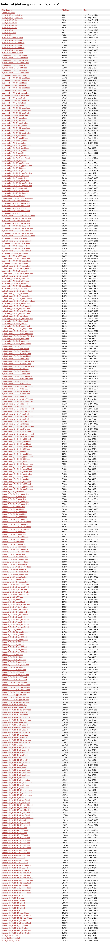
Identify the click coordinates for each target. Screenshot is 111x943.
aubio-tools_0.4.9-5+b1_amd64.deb (15, 201)
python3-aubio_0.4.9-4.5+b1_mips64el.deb (18, 236)
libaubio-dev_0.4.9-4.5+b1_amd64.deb (17, 790)
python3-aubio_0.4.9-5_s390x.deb (15, 404)
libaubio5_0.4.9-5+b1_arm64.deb (15, 559)
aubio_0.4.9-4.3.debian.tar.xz (13, 40)
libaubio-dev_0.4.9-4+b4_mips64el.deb (17, 865)
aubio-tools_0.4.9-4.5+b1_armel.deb (16, 108)
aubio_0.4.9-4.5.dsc (9, 20)
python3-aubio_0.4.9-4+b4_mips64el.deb (18, 336)
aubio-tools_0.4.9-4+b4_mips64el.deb (16, 344)
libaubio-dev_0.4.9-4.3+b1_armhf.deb (16, 710)
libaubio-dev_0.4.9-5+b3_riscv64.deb (16, 933)
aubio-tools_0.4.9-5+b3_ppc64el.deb (16, 206)
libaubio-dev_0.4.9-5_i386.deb (13, 858)
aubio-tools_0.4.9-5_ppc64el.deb (14, 188)
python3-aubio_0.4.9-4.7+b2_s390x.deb (17, 401)
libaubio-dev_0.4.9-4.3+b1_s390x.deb (16, 772)
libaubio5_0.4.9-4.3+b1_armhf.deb (15, 494)
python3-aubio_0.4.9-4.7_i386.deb (15, 381)
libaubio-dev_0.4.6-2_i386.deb (13, 777)
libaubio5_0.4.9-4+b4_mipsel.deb (15, 582)
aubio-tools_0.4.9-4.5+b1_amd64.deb (16, 140)
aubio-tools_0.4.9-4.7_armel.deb (14, 118)
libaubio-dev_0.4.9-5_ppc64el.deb (15, 885)
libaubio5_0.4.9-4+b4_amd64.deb (15, 640)
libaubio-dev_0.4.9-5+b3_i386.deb (15, 860)
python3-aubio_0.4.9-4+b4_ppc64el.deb (17, 456)
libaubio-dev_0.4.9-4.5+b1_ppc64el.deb (17, 878)
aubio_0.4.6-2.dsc (9, 35)
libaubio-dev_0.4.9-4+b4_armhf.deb (15, 730)
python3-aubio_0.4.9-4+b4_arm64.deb (17, 446)
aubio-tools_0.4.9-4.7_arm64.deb (15, 123)
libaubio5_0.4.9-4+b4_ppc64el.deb (15, 702)
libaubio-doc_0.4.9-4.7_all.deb (13, 908)
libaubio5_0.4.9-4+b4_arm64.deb (15, 574)
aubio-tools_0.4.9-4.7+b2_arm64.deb (16, 133)
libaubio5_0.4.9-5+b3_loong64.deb (15, 594)
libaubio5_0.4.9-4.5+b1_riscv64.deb (16, 592)
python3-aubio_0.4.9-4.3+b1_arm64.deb (17, 334)
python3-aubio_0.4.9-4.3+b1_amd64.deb (17, 386)
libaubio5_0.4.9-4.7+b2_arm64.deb (15, 549)
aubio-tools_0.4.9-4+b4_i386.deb (14, 324)
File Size (65, 10)
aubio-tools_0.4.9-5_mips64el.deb (15, 321)
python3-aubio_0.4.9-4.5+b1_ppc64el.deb (18, 434)
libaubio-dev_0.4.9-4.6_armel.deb (15, 735)
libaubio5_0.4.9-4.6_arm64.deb (14, 547)
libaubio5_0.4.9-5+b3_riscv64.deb (15, 615)
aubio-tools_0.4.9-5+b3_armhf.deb (15, 95)
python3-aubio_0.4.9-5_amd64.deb (15, 424)
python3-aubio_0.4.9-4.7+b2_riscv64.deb (18, 361)
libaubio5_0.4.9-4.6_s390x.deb (14, 662)
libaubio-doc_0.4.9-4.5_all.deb (13, 903)
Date (85, 10)
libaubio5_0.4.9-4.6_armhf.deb (14, 497)
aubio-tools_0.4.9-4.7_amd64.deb (15, 138)
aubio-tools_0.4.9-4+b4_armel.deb (15, 271)
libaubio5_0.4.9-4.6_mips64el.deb (15, 562)
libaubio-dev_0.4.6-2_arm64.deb (14, 707)
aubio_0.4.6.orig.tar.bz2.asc (12, 18)
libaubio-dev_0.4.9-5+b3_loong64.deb (16, 923)
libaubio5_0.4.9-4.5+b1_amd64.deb (15, 619)
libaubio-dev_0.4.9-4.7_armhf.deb (15, 715)
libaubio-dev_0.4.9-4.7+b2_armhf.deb (16, 720)
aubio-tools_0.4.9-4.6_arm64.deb (15, 115)
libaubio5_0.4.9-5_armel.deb (13, 542)
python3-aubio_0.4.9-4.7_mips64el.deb (17, 298)
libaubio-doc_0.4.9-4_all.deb (13, 898)
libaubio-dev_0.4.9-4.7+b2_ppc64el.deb (17, 880)
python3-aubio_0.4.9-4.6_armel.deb (16, 276)
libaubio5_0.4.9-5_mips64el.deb (14, 577)
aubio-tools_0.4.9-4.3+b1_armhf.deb (16, 78)
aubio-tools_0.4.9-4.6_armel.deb (14, 105)
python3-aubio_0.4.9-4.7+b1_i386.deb (16, 384)
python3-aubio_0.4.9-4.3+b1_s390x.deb (17, 331)
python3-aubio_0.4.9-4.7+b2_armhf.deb (17, 273)
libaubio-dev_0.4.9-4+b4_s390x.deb (16, 780)
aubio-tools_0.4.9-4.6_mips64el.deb (16, 309)
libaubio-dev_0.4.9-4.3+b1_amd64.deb (17, 782)
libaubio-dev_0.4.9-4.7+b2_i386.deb (16, 843)
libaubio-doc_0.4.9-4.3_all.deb (13, 900)
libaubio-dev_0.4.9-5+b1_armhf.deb (15, 727)
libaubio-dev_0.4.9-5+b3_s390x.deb (16, 855)
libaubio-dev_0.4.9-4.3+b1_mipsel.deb (17, 825)
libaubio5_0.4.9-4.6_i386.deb (13, 642)
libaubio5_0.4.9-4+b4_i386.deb (14, 667)
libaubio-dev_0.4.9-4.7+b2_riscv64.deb (17, 915)
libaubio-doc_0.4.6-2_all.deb (13, 895)
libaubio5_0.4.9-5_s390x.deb (13, 672)
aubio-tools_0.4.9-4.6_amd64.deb (15, 130)
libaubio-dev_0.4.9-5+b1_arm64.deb (16, 770)
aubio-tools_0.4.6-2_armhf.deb (14, 75)
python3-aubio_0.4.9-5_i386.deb (14, 396)
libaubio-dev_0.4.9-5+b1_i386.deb (15, 863)
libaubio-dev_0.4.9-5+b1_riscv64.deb (16, 930)
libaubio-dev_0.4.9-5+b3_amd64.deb (16, 800)
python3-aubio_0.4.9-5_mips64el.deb (16, 311)
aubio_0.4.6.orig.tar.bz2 (11, 936)
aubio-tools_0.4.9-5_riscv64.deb (14, 288)
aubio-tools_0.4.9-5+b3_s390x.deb (15, 278)
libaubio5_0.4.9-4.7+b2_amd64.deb (15, 624)
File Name (6, 10)
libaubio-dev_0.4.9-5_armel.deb (14, 745)
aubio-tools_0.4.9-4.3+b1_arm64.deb (16, 110)
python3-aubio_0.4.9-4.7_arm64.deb (16, 371)
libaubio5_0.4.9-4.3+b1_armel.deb (15, 519)
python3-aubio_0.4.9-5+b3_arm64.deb (17, 472)
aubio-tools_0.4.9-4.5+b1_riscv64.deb (16, 261)
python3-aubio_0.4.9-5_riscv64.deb (15, 349)
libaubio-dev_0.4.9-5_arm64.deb (14, 765)
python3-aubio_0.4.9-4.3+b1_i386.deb (16, 346)
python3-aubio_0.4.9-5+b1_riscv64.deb (17, 469)
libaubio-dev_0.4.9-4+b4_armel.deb (15, 750)
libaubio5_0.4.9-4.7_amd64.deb (14, 622)
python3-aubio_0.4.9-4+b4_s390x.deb (16, 439)
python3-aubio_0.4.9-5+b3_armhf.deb (16, 444)
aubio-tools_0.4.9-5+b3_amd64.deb (15, 203)
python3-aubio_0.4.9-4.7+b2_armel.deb (17, 306)
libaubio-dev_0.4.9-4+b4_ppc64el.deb (16, 893)
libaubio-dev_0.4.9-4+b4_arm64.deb (16, 775)
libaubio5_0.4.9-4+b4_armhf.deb (14, 517)
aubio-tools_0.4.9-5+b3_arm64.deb (15, 155)
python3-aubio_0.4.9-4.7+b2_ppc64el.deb (18, 436)
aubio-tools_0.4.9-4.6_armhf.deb (14, 83)
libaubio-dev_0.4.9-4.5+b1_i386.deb (16, 838)
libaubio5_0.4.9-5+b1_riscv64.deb (15, 609)
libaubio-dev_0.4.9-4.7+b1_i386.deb (16, 845)
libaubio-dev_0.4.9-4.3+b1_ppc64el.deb (17, 873)
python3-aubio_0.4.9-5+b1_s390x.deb (16, 484)
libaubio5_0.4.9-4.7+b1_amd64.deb (15, 627)
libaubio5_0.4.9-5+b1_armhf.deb (14, 512)
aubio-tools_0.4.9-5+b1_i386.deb (14, 208)
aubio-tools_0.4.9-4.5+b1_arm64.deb (16, 113)
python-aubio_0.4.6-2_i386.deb (14, 65)
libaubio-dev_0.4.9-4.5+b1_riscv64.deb (17, 918)
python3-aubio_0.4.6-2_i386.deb (14, 68)
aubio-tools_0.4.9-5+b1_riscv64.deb (16, 221)
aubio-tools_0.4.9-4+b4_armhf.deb (15, 181)
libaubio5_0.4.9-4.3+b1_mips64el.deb (16, 522)
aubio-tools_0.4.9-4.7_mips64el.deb (16, 314)
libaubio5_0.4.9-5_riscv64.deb (13, 602)
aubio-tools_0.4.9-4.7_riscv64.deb (15, 263)
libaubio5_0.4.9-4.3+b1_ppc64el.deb (16, 690)
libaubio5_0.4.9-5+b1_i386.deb (14, 657)
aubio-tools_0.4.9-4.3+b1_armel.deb (16, 100)
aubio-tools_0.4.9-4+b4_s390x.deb (15, 341)
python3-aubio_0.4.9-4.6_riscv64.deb (16, 354)
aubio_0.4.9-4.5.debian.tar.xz (13, 43)
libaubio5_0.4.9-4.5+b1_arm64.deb (15, 552)
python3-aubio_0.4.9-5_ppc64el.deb (16, 429)
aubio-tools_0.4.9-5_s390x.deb (14, 256)
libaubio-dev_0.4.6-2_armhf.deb (14, 705)
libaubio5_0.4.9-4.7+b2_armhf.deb (15, 504)
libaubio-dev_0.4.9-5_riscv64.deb (15, 928)
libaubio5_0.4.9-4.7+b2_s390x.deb (15, 675)
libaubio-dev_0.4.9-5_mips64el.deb (15, 820)
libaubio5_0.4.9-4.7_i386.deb (13, 645)
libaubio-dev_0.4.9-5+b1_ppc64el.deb (16, 888)
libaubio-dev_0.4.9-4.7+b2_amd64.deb (17, 795)
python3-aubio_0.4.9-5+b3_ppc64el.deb (17, 489)
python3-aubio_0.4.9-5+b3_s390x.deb (16, 482)
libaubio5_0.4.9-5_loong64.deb (14, 599)
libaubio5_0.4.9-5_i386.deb (12, 655)
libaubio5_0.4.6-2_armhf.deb (13, 492)
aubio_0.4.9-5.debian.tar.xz (12, 50)
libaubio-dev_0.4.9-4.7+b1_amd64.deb (17, 793)
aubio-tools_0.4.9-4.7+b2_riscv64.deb (16, 286)
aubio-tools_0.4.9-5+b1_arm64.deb (15, 148)
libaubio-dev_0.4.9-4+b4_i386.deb (15, 868)
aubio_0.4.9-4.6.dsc (9, 23)
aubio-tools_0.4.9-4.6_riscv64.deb (15, 253)
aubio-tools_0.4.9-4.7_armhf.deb (14, 85)
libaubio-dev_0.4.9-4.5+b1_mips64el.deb (17, 813)
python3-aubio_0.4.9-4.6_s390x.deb (16, 374)
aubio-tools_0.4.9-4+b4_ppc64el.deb (16, 326)
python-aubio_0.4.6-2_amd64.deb (15, 70)
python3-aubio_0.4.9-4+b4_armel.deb (16, 391)
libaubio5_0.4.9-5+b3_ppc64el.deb (15, 697)
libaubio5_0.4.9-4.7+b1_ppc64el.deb (16, 692)
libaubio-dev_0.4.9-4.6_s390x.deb (15, 830)
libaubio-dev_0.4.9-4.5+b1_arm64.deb (16, 760)
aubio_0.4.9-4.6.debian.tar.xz (13, 45)
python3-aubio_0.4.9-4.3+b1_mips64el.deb (18, 216)
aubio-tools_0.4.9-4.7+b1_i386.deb (15, 191)
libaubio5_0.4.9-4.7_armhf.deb (14, 499)
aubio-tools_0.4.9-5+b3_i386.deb (14, 213)
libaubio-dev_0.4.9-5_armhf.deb (14, 722)
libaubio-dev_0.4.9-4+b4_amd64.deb (16, 815)
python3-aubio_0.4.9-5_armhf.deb (15, 294)
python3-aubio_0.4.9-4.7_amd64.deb (16, 414)
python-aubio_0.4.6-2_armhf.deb (14, 55)
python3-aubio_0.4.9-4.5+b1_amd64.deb (17, 421)
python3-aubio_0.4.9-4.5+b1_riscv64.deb (18, 366)
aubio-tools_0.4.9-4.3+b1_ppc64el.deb (17, 166)
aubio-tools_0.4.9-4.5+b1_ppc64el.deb (17, 173)
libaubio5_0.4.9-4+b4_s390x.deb (14, 612)
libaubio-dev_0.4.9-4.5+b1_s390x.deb (16, 840)
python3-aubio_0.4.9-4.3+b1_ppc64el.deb (18, 409)
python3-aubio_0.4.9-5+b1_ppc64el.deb (17, 487)
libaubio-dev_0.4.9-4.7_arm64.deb (15, 755)
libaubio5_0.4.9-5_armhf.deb (13, 509)
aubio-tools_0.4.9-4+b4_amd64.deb (15, 303)
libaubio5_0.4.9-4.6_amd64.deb (14, 617)
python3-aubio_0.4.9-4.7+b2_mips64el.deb (18, 301)
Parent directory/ (8, 13)
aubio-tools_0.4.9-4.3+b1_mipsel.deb (16, 218)
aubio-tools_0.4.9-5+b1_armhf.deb (15, 93)
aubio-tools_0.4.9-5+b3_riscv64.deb (16, 223)
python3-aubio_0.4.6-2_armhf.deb (15, 58)
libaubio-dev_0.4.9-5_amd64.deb (14, 798)
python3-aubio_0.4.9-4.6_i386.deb (15, 369)
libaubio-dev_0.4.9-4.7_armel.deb (15, 737)
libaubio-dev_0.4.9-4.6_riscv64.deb (15, 913)
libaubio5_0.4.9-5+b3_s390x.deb (14, 680)
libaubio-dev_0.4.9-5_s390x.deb (14, 850)
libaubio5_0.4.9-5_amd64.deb (13, 630)
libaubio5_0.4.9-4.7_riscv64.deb (14, 607)
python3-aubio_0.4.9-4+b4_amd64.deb (17, 454)
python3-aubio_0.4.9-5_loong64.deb (16, 451)
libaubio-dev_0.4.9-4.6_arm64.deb (15, 752)
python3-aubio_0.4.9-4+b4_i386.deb (16, 449)
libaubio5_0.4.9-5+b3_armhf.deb (14, 514)
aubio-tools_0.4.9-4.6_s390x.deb (14, 238)
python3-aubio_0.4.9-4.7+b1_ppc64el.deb (18, 426)
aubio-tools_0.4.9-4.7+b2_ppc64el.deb (17, 183)
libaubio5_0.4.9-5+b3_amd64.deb (15, 632)
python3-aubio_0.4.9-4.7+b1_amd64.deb (17, 416)
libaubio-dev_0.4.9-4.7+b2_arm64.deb (16, 762)
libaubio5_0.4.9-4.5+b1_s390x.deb (15, 665)
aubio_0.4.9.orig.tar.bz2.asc (12, 15)
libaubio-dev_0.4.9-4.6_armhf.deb (15, 712)
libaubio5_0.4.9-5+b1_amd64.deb (15, 635)
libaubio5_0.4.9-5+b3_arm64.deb (15, 557)
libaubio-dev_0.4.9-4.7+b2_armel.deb (16, 742)
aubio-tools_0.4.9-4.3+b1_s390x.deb (16, 226)
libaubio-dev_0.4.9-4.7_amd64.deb (15, 788)
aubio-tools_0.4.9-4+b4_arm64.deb (15, 283)
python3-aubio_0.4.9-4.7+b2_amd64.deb (17, 411)
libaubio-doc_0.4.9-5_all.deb (13, 910)
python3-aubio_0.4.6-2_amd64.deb (15, 73)
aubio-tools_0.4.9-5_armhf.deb (14, 90)
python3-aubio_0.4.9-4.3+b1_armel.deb (17, 241)
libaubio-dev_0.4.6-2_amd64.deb (14, 757)
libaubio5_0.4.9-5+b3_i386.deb (14, 660)
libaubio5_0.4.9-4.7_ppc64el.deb (14, 682)
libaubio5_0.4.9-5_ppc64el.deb (14, 695)
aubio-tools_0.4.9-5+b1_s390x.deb (15, 281)
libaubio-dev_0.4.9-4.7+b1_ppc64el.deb (17, 883)
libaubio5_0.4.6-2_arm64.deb (13, 507)
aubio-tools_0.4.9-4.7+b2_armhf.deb (16, 88)
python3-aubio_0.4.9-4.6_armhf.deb (16, 258)
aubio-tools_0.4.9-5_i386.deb (13, 196)
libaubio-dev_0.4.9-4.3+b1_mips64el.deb (17, 805)
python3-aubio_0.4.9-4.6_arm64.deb (16, 351)
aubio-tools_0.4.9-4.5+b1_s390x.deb (16, 243)
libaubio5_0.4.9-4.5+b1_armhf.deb (15, 502)
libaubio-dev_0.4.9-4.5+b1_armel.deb (16, 740)
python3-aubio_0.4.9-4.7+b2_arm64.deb (17, 379)
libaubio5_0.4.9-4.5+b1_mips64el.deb (16, 527)
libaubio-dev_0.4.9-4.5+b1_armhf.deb (16, 717)
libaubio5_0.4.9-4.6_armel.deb (13, 532)
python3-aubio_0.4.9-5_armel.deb (15, 316)
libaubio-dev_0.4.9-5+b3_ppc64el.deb (16, 890)
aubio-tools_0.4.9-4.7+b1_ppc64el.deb (17, 186)
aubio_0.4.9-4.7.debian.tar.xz (13, 48)
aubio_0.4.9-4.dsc (9, 30)
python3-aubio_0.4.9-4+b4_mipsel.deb (17, 329)
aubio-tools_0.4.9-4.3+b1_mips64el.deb (17, 228)
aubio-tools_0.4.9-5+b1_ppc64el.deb (16, 211)
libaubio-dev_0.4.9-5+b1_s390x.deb (16, 853)
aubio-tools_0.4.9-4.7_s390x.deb (14, 246)
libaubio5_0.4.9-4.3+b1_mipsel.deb (15, 529)
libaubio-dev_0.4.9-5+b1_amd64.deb (16, 803)
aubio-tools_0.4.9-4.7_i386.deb (14, 168)
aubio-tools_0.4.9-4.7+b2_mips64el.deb (17, 319)
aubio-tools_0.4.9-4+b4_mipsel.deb (15, 339)
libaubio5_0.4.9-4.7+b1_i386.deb (14, 652)
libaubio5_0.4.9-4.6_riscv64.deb (14, 589)
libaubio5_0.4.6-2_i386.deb (12, 597)
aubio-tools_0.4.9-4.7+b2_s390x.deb (16, 248)
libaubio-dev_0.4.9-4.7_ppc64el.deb (16, 875)
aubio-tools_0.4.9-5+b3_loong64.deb (16, 158)
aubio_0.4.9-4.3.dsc (9, 28)
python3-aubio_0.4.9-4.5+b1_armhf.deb (17, 251)
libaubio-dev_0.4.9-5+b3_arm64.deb (16, 767)
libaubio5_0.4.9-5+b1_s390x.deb (14, 677)
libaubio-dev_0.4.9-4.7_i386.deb (14, 833)
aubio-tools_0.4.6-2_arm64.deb (14, 103)
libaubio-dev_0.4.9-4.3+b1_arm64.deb (16, 747)
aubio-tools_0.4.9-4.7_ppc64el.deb (15, 163)
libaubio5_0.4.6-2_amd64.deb (13, 579)
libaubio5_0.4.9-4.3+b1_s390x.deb (15, 584)
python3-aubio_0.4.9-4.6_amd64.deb (16, 419)
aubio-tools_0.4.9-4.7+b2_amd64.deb (16, 146)
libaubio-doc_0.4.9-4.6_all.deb (13, 905)
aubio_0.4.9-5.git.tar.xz (11, 940)
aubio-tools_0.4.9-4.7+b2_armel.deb (16, 128)
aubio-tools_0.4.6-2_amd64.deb (14, 98)
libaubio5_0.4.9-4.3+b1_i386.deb (14, 637)
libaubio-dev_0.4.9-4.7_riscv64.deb (15, 920)
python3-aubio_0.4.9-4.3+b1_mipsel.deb (17, 198)
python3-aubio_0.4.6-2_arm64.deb (15, 63)
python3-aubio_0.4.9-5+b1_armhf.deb (16, 441)
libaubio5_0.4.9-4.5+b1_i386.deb (14, 647)
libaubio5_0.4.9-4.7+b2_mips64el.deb (16, 567)
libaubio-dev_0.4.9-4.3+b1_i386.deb (16, 823)
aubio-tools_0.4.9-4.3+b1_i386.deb (15, 171)
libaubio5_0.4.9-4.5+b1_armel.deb (15, 537)
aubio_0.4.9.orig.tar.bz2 (11, 938)
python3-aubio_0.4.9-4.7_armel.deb (16, 296)
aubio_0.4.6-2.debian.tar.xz (12, 53)
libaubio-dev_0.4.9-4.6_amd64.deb (15, 785)
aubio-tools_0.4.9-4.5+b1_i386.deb (15, 176)
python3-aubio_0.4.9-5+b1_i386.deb (16, 461)
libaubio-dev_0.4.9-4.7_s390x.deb (15, 835)
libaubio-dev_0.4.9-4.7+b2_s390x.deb (16, 848)
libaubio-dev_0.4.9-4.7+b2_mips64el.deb (17, 818)
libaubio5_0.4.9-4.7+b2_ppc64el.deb (16, 687)
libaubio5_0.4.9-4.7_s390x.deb (14, 670)
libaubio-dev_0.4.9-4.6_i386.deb (14, 828)
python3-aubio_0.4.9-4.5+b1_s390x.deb (17, 399)
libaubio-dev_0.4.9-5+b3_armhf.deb (15, 725)
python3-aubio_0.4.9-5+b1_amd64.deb (17, 479)
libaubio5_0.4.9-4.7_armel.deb (13, 534)
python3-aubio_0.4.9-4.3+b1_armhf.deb (17, 231)
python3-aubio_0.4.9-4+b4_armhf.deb (16, 356)
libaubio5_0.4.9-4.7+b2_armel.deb (15, 539)
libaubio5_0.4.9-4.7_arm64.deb (14, 544)
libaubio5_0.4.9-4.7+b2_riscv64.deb (16, 604)
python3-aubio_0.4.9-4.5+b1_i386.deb (16, 406)
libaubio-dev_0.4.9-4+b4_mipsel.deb (16, 870)
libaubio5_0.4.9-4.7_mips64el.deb (15, 564)
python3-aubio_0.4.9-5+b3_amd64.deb (17, 477)
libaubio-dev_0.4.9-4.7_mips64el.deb (16, 810)
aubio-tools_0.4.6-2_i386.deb (13, 120)
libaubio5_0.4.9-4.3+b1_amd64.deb (15, 587)
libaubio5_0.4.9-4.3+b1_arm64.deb (15, 524)
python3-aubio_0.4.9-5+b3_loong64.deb (17, 464)
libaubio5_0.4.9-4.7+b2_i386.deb (14, 650)
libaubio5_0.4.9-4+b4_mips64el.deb (16, 572)
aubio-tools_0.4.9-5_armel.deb (14, 143)
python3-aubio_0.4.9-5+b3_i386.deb (16, 459)
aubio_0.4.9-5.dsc (9, 33)
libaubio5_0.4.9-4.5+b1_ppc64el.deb (16, 685)
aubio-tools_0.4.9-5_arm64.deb (14, 135)
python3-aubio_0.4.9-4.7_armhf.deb (16, 266)
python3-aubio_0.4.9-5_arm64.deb (15, 359)
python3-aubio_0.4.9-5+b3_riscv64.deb (17, 467)
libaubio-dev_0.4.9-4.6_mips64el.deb (16, 808)
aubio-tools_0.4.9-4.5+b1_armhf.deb (16, 80)
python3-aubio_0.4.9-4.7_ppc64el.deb (16, 431)
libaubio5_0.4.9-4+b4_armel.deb (14, 569)
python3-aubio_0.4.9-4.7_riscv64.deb (16, 364)
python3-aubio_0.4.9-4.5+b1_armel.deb (17, 268)
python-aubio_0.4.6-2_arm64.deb (15, 60)
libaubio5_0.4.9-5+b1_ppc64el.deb (15, 700)
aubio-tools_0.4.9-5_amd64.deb (14, 178)
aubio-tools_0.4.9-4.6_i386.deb (14, 161)
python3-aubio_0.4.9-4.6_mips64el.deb (17, 291)
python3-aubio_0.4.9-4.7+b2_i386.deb (16, 389)
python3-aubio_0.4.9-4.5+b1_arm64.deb (17, 376)
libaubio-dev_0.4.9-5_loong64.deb (15, 925)
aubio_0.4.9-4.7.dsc (9, 25)
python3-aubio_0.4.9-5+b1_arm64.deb (17, 474)
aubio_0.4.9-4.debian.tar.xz (12, 38)
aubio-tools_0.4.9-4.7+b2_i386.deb (15, 193)
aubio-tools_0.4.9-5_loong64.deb (14, 153)
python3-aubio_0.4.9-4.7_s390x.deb (16, 394)
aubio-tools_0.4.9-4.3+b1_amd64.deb (16, 125)
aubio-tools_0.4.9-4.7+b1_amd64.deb (16, 151)
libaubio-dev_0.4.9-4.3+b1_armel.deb (16, 732)
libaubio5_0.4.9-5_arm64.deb (13, 554)
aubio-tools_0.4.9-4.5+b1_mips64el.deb (17, 233)
